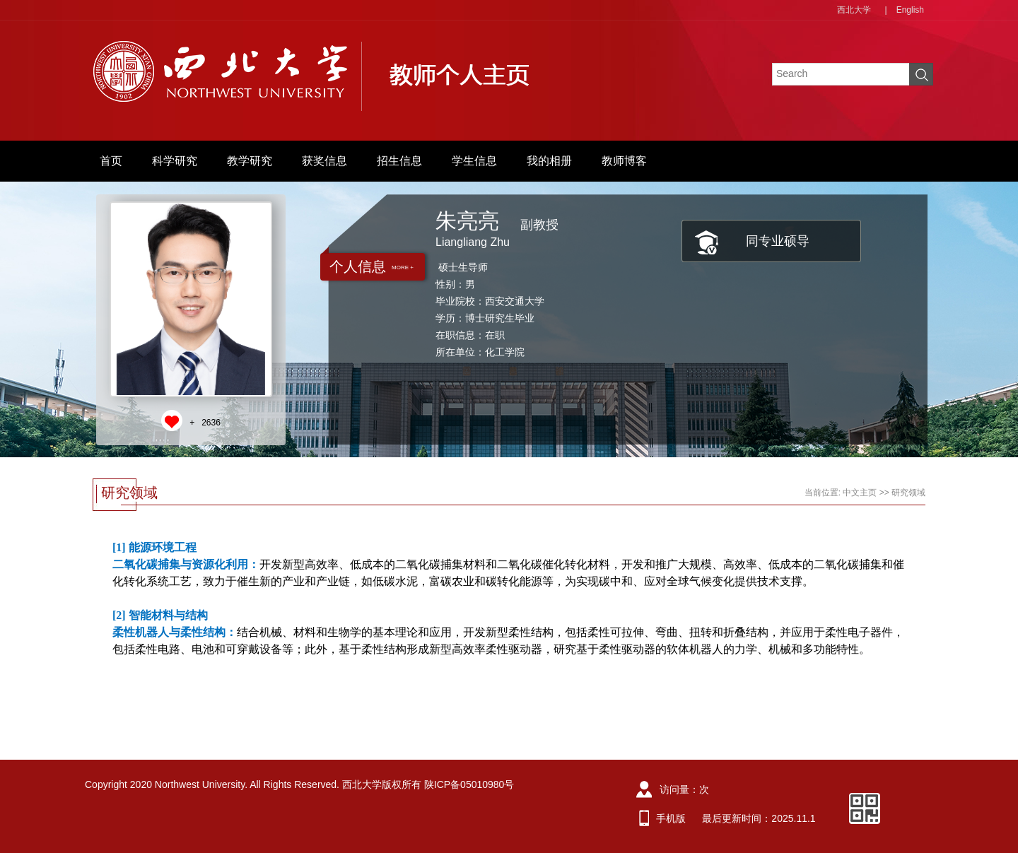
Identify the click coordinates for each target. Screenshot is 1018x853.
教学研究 (249, 161)
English (910, 10)
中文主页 (860, 493)
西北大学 (854, 10)
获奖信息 (324, 161)
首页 (111, 161)
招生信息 (399, 161)
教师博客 (624, 161)
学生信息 (474, 161)
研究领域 (908, 493)
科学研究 (174, 161)
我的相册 (549, 161)
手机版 (671, 818)
